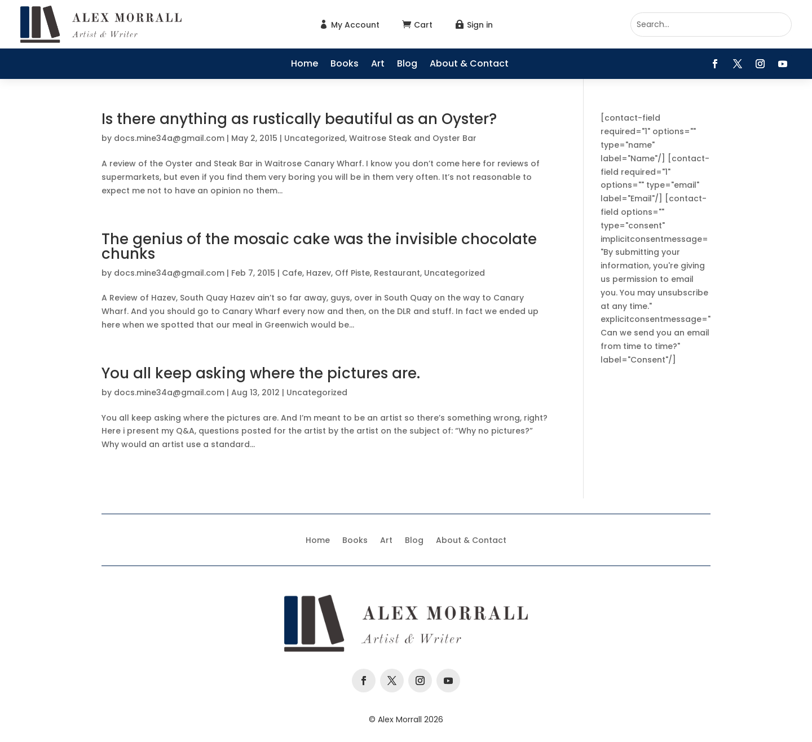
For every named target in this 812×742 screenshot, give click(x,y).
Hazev (318, 273)
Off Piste (352, 273)
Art (378, 65)
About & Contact (469, 65)
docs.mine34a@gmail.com (169, 138)
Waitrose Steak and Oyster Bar (412, 138)
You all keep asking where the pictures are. (261, 373)
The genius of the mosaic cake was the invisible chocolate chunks (319, 246)
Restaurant (397, 273)
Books (344, 65)
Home (304, 65)
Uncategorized (314, 138)
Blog (407, 65)
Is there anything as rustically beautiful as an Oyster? (299, 119)
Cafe (292, 273)
